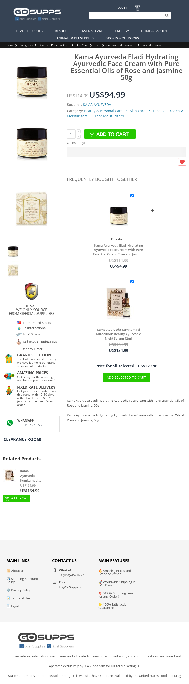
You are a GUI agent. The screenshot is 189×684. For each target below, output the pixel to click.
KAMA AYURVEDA (97, 104)
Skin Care (82, 45)
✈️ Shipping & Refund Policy (22, 580)
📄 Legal (12, 606)
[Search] (128, 15)
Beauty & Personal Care (54, 45)
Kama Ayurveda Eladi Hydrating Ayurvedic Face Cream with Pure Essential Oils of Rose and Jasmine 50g (118, 249)
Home (10, 45)
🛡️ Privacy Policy (18, 590)
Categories (26, 45)
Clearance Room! (22, 439)
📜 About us (15, 570)
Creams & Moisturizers (120, 45)
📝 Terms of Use (18, 598)
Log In (122, 7)
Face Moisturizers (153, 45)
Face (97, 45)
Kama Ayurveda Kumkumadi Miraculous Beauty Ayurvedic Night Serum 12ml (118, 334)
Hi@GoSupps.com (72, 587)
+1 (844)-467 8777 (29, 425)
